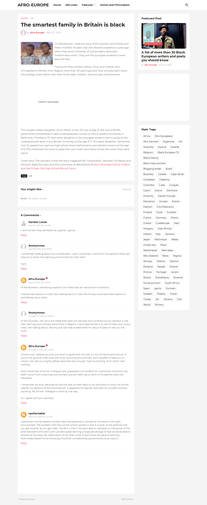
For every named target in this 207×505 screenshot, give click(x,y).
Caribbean (149, 179)
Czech (146, 190)
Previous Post (27, 499)
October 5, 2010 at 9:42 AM (41, 350)
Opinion (174, 261)
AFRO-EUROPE (33, 5)
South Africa (172, 283)
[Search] (187, 5)
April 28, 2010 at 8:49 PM (40, 249)
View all (126, 189)
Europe (163, 201)
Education (149, 201)
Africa (146, 136)
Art (180, 141)
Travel (173, 293)
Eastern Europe (166, 196)
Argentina (168, 141)
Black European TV (168, 152)
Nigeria (177, 255)
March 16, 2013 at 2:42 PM (40, 417)
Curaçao (174, 185)
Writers (159, 304)
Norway (147, 261)
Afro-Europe (37, 279)
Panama (148, 266)
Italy (158, 234)
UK (32, 18)
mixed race (149, 244)
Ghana (174, 217)
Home (57, 4)
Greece (147, 223)
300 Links (71, 4)
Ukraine (168, 299)
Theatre (161, 293)
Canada (162, 174)
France (147, 217)
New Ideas (167, 250)
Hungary (148, 228)
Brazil (169, 168)
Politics (147, 272)
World (146, 304)
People (161, 266)
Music (163, 244)
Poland (174, 266)
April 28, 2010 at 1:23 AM (40, 225)
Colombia (148, 185)
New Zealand (150, 255)
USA (179, 299)
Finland (147, 212)
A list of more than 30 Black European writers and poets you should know (163, 56)
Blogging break (152, 168)
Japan (146, 239)
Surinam (171, 288)
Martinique (161, 239)
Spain (146, 288)
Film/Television (165, 206)
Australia (148, 147)
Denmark (172, 190)
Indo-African (165, 228)
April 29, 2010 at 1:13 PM (39, 282)
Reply (24, 235)
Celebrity (164, 179)
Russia (147, 277)
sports (157, 288)
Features (87, 4)
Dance (158, 190)
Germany (161, 217)
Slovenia (178, 277)
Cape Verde (177, 174)
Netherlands (150, 250)
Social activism (151, 283)
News (165, 255)
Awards (175, 147)
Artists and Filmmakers (114, 4)
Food (159, 212)
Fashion (147, 206)
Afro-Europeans (163, 136)
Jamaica (169, 234)
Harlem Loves (38, 222)
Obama (161, 261)
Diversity (148, 196)
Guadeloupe (162, 223)
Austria (162, 147)
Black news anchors (154, 163)
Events (176, 201)
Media (174, 239)
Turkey (147, 299)
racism (175, 272)
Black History (150, 157)
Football (171, 212)
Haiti (176, 223)
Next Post (126, 499)
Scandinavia (162, 277)
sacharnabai (37, 413)
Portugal (161, 272)
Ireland (147, 234)
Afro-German (150, 141)
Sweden (147, 293)
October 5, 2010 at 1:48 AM (41, 316)
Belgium (148, 152)
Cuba (162, 185)
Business (148, 174)
